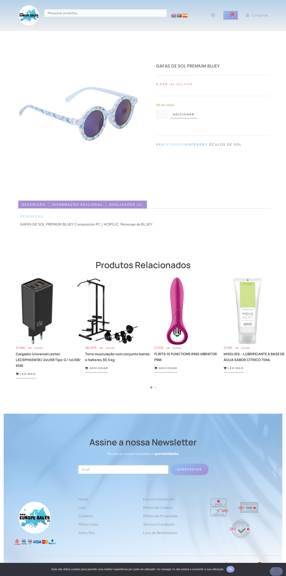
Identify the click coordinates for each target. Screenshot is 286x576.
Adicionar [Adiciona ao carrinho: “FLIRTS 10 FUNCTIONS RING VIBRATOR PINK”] (165, 368)
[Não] (276, 571)
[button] (257, 15)
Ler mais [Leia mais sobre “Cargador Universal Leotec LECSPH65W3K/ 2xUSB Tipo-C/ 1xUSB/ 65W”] (26, 374)
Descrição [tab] (33, 205)
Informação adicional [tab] (77, 205)
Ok (230, 569)
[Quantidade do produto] (162, 115)
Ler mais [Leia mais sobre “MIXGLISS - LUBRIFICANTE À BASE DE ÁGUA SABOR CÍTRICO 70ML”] (234, 368)
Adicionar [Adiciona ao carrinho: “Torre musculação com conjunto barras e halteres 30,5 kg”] (96, 368)
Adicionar (186, 115)
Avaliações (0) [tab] (126, 205)
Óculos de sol (225, 145)
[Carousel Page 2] (155, 387)
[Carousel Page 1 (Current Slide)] (151, 387)
